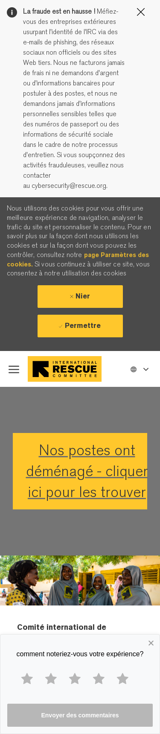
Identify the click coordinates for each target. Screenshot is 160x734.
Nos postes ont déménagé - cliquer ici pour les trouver (87, 471)
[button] (139, 368)
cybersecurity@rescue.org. (69, 186)
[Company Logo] (66, 369)
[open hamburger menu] (14, 369)
